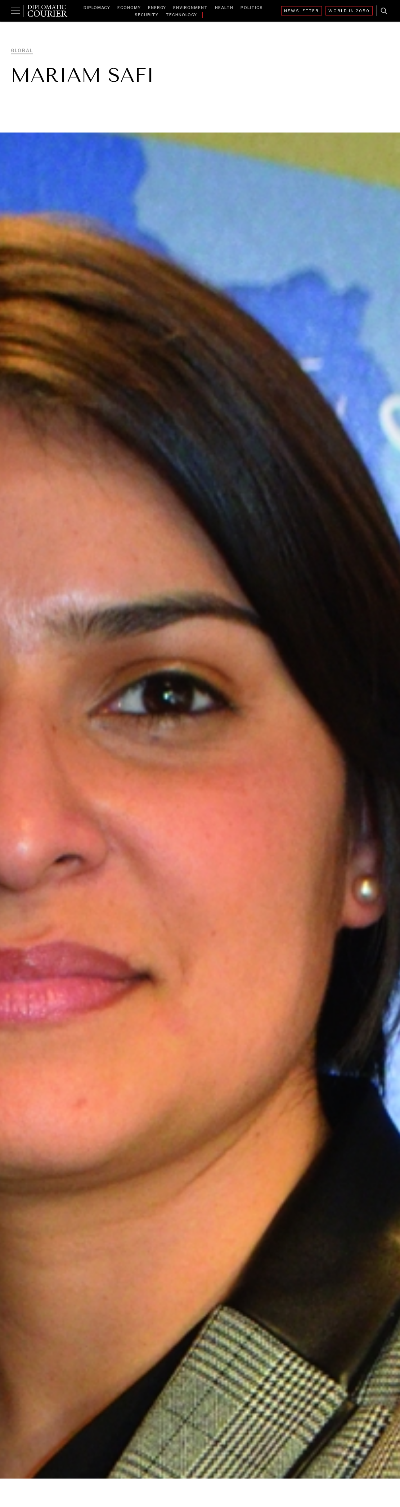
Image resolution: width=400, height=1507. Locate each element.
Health (224, 7)
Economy (129, 7)
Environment (190, 7)
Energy (157, 7)
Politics (252, 7)
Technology (181, 14)
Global (22, 50)
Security (146, 14)
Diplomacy (97, 7)
